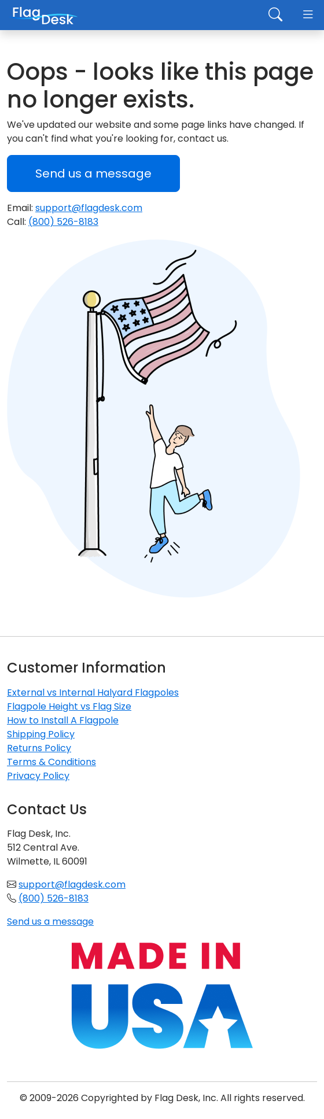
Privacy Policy (38, 775)
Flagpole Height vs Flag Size (69, 706)
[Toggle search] (275, 15)
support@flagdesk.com (88, 208)
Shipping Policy (41, 734)
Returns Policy (39, 748)
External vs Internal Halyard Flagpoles (93, 692)
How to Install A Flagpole (63, 720)
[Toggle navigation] (308, 15)
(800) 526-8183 (63, 221)
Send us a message (93, 173)
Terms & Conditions (51, 762)
